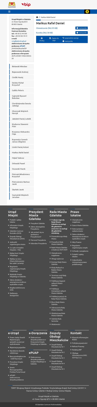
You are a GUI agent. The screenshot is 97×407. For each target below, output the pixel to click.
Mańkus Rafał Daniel (48, 17)
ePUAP (22, 46)
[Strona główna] (37, 17)
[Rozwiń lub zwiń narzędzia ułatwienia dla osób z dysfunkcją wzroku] (87, 11)
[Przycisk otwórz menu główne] (9, 11)
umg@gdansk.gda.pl (19, 41)
